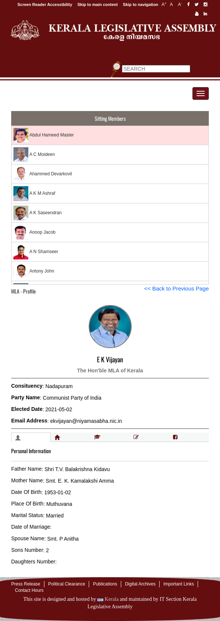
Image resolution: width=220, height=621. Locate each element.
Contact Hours (29, 590)
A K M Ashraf (34, 193)
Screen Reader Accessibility (45, 4)
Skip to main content (98, 4)
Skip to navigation (140, 4)
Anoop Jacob (34, 232)
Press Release (25, 584)
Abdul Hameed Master (43, 135)
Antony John (33, 271)
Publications (105, 584)
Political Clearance (66, 584)
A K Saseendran (37, 213)
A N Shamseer (35, 252)
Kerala (108, 599)
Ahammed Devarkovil (42, 174)
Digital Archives (140, 584)
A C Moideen (34, 154)
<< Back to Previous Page (176, 288)
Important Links (178, 584)
